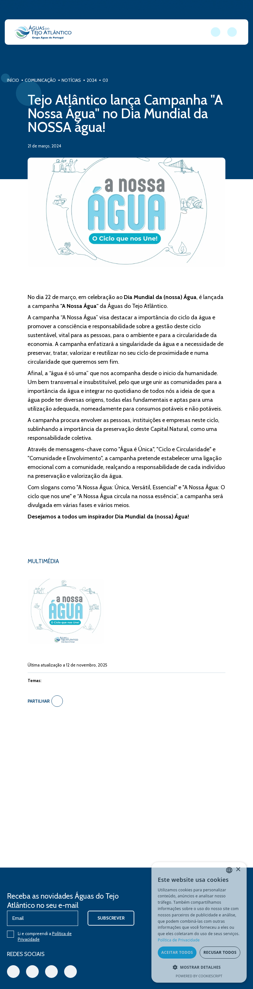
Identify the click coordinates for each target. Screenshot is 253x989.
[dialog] (199, 922)
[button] (199, 967)
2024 (99, 80)
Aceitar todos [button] (177, 952)
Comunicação (47, 80)
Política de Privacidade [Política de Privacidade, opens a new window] (179, 940)
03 (112, 80)
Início (20, 80)
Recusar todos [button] (219, 952)
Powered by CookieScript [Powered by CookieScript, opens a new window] (199, 975)
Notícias (78, 80)
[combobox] (229, 870)
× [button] (238, 870)
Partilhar (48, 707)
